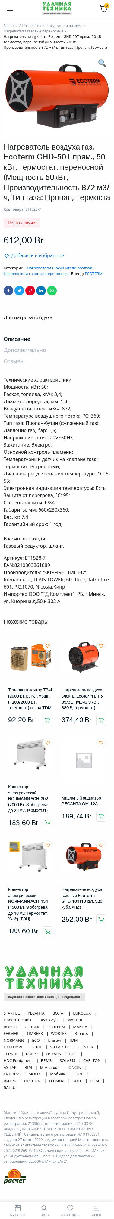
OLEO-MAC (14, 1047)
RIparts (82, 1033)
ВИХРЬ (10, 1081)
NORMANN (14, 1040)
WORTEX (59, 1033)
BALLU (10, 1087)
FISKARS (54, 1054)
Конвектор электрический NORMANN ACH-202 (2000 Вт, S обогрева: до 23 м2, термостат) (28, 799)
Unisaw (55, 1040)
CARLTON (92, 1060)
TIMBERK (35, 1033)
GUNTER (86, 1047)
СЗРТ (79, 1074)
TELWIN (11, 1054)
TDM (74, 1040)
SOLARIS (68, 1060)
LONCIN (74, 1067)
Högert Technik (18, 1020)
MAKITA (80, 1026)
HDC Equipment (19, 1060)
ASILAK (10, 1067)
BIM (28, 1067)
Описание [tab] (17, 338)
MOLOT (35, 1074)
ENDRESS (12, 1074)
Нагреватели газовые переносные (34, 31)
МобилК (58, 1074)
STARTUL (12, 1013)
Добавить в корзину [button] (47, 720)
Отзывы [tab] (14, 361)
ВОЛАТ (59, 1013)
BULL (77, 1081)
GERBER (32, 1026)
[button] (34, 255)
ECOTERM (94, 273)
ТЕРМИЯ (57, 1081)
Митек (32, 1054)
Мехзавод (49, 1067)
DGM (95, 1081)
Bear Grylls (50, 1020)
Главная (11, 25)
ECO (36, 1040)
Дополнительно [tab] (25, 350)
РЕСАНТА (37, 1013)
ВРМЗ (47, 1060)
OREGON (33, 1081)
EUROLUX (82, 1013)
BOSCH (11, 1026)
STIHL (37, 1047)
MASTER (75, 1020)
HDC (73, 1054)
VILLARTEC (60, 1047)
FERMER (11, 1033)
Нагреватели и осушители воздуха (52, 25)
